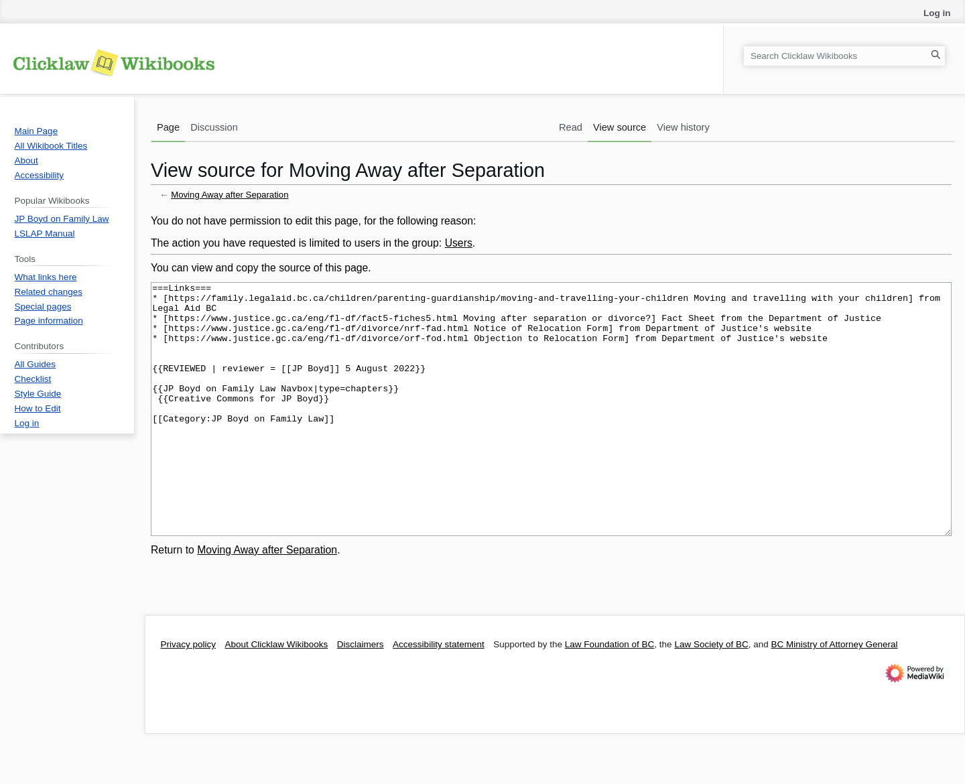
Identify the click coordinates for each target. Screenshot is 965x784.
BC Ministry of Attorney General (834, 695)
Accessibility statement (439, 695)
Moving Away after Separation (229, 195)
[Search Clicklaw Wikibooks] (844, 56)
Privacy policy (188, 695)
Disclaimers (360, 695)
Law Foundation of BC (610, 695)
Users (458, 243)
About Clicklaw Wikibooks (276, 695)
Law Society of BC (711, 695)
